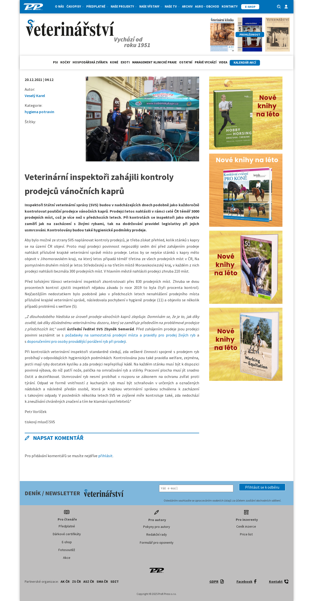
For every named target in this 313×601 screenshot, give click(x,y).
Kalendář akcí (245, 62)
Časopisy (75, 6)
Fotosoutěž (66, 550)
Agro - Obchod (207, 6)
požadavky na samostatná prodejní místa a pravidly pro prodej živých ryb (130, 335)
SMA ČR (102, 581)
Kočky (65, 62)
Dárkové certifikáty (67, 534)
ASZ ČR (88, 581)
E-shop (67, 542)
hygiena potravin (39, 111)
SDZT (114, 581)
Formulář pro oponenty (156, 542)
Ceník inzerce (246, 526)
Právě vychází (205, 62)
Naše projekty (124, 6)
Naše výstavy (150, 6)
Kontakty (229, 6)
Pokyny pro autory (156, 526)
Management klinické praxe (154, 62)
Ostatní (185, 62)
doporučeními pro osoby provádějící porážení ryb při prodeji (76, 341)
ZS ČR (76, 581)
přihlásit (105, 455)
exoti (125, 62)
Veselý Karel (35, 95)
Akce (66, 557)
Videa (223, 62)
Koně (114, 62)
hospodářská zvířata (90, 62)
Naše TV (172, 6)
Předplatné (97, 6)
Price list (246, 534)
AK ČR (65, 581)
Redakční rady (156, 534)
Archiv (187, 6)
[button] (262, 487)
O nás (59, 6)
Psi (55, 62)
